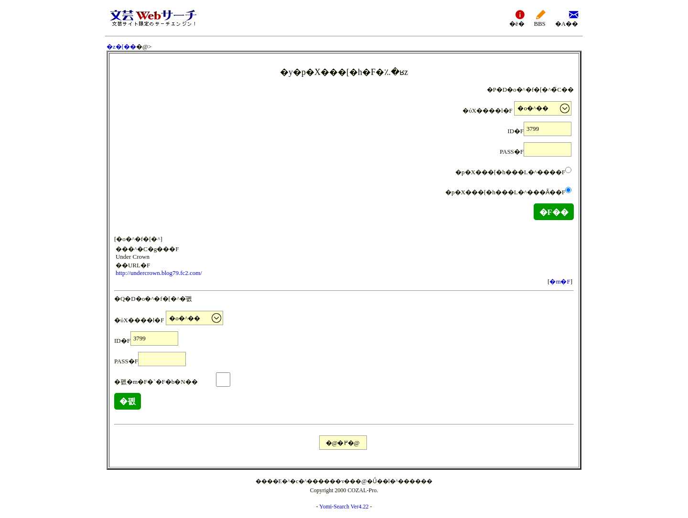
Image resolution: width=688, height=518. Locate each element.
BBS (540, 18)
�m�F (559, 281)
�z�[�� (121, 46)
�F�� (553, 212)
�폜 (128, 401)
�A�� (566, 18)
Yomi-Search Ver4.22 (343, 506)
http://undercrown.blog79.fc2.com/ (159, 272)
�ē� (517, 18)
